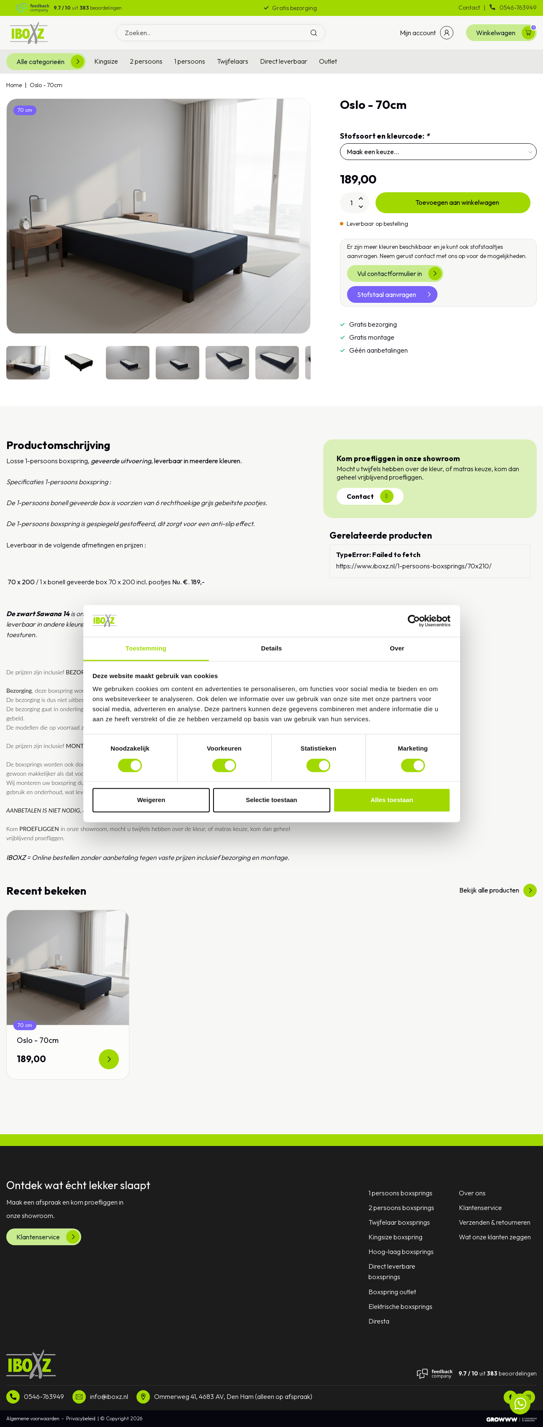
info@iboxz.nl (109, 1396)
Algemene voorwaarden (32, 1418)
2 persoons (146, 61)
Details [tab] (271, 648)
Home (14, 85)
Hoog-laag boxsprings (401, 1251)
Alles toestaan (392, 800)
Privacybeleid (80, 1418)
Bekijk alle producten (498, 890)
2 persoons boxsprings (401, 1207)
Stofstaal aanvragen (396, 294)
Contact (469, 7)
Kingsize (106, 61)
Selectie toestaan (271, 800)
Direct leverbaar (283, 61)
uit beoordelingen (88, 8)
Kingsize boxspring (395, 1237)
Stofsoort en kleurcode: (385, 136)
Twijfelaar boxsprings (399, 1222)
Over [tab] (397, 648)
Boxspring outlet (392, 1292)
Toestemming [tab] (146, 648)
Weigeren (151, 800)
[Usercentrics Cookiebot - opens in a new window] (413, 620)
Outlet (328, 61)
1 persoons (189, 61)
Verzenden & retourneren (494, 1222)
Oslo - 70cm (46, 85)
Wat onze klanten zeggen (495, 1237)
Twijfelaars (232, 61)
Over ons (472, 1193)
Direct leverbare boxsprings (391, 1271)
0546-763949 (513, 7)
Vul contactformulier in (399, 273)
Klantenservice (48, 1237)
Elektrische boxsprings (400, 1306)
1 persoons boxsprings (400, 1193)
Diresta (378, 1321)
